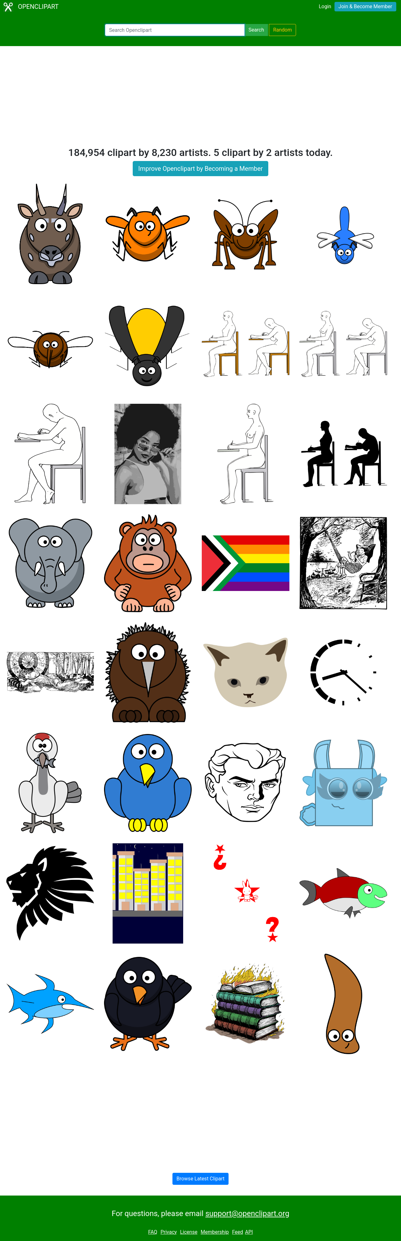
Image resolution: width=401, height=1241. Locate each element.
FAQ (152, 1232)
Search (256, 30)
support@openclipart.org (247, 1213)
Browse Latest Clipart (201, 1179)
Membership (214, 1232)
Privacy (168, 1232)
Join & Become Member (365, 6)
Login (325, 6)
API (249, 1232)
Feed (237, 1232)
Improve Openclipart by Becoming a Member (200, 168)
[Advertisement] (200, 99)
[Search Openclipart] (175, 30)
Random (282, 30)
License (188, 1232)
